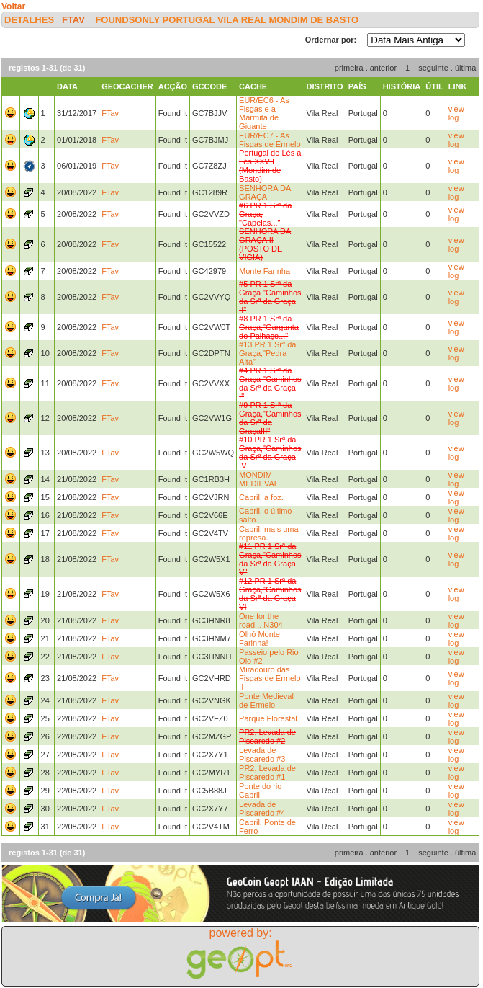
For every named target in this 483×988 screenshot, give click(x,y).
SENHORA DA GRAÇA (265, 192)
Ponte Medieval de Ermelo (266, 700)
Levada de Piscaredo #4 (262, 808)
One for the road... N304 (261, 620)
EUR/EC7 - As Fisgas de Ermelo (270, 139)
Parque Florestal (268, 718)
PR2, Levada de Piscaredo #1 (267, 772)
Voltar (13, 6)
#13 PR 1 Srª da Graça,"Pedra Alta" (267, 353)
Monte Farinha (264, 271)
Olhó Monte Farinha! (259, 638)
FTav (73, 19)
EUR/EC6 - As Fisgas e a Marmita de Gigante (264, 113)
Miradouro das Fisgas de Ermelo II (270, 678)
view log (456, 113)
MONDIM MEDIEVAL (259, 479)
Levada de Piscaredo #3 (262, 754)
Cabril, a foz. (261, 497)
